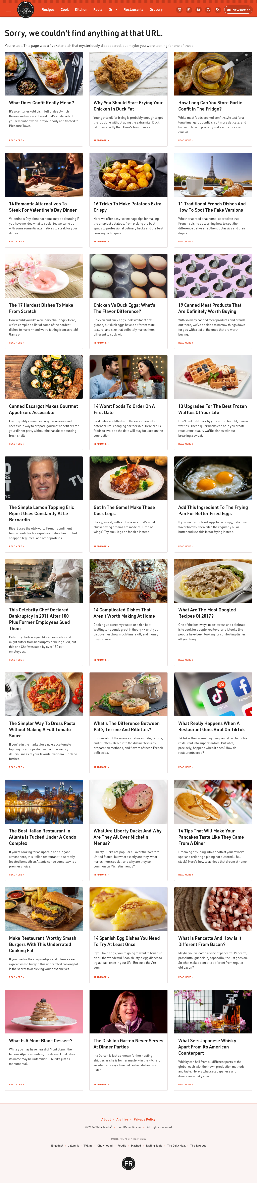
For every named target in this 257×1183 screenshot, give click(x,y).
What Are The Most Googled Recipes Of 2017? (207, 613)
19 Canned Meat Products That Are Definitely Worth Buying (209, 308)
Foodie (121, 1145)
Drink (113, 9)
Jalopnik (73, 1145)
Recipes (48, 9)
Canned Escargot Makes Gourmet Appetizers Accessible (43, 409)
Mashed (136, 1145)
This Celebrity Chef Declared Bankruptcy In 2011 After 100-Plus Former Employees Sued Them (40, 619)
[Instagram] (179, 10)
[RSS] (218, 10)
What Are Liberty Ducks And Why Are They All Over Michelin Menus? (128, 837)
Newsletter (238, 10)
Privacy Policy (144, 1119)
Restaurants (133, 9)
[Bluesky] (198, 10)
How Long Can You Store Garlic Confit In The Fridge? (210, 106)
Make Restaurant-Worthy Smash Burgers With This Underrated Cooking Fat (42, 944)
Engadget (57, 1145)
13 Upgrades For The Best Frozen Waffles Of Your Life (212, 409)
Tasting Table (154, 1145)
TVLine (88, 1145)
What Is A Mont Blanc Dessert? (40, 1040)
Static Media (103, 1127)
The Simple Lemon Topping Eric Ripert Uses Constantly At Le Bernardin (41, 513)
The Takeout (198, 1145)
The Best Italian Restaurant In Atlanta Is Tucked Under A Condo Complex (42, 837)
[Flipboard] (189, 10)
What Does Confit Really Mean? (41, 103)
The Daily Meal (176, 1145)
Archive (122, 1119)
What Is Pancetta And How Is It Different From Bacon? (209, 941)
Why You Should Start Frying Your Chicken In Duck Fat (128, 106)
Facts (98, 9)
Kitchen (81, 9)
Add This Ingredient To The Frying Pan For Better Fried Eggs (213, 510)
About (106, 1119)
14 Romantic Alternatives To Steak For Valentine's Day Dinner (43, 207)
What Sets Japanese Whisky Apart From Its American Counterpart (207, 1046)
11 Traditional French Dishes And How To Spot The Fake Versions (212, 207)
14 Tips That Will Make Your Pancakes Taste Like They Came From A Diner (211, 837)
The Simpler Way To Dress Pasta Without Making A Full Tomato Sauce (42, 729)
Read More (15, 140)
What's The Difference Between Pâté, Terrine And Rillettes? (127, 726)
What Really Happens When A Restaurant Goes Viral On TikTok (211, 726)
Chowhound (105, 1145)
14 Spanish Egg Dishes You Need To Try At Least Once (127, 941)
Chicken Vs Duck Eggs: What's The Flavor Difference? (124, 308)
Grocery (156, 9)
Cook (65, 9)
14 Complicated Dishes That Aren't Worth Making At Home (124, 613)
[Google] (208, 10)
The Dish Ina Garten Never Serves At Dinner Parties (128, 1043)
